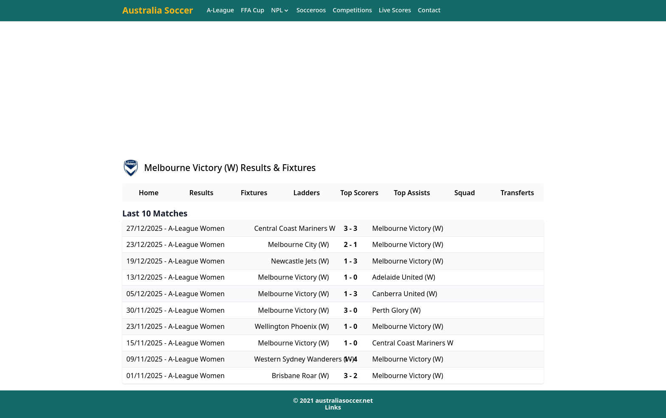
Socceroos (311, 10)
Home (149, 192)
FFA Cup (252, 10)
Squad (464, 192)
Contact (429, 10)
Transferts (517, 192)
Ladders (306, 192)
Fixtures (254, 192)
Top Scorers (359, 192)
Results (201, 192)
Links (333, 407)
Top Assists (412, 192)
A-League (220, 10)
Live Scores (395, 10)
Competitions (352, 10)
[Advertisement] (333, 98)
